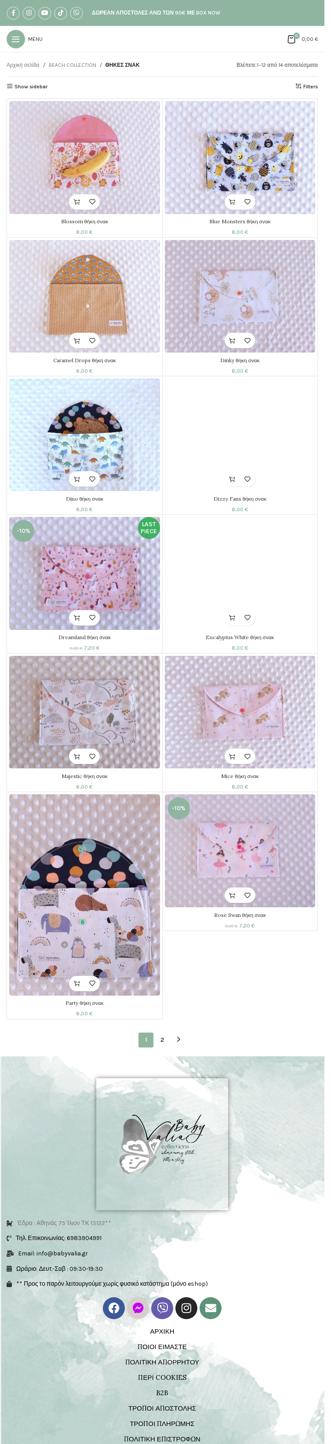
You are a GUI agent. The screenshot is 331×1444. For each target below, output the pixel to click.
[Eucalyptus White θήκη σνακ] (243, 580)
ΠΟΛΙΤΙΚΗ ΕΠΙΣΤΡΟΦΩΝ (162, 1345)
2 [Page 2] (162, 1056)
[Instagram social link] (29, 13)
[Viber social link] (76, 13)
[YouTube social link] (44, 13)
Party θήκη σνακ (84, 1015)
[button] (76, 202)
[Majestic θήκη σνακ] (84, 722)
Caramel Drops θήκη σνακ (84, 362)
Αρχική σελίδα (23, 65)
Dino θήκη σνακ (84, 503)
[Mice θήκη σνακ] (243, 722)
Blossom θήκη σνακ (84, 221)
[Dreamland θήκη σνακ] (84, 580)
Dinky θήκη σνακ (243, 362)
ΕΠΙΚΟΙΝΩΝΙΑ (162, 1375)
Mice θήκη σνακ (243, 785)
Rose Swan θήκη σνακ (243, 927)
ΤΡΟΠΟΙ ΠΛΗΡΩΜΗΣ (162, 1329)
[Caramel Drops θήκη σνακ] (84, 298)
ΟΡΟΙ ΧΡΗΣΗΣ (162, 1360)
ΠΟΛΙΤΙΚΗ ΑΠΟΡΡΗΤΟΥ (162, 1268)
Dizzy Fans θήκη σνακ (243, 503)
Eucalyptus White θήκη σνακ (243, 644)
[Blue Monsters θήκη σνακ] (243, 157)
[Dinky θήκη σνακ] (243, 298)
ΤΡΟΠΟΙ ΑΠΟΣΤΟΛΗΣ (162, 1314)
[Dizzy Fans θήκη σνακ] (243, 439)
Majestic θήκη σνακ (84, 785)
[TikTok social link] (60, 13)
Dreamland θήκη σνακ (84, 644)
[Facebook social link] (13, 13)
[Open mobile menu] (24, 39)
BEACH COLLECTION (72, 65)
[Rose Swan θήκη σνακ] (243, 863)
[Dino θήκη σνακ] (84, 439)
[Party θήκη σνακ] (84, 907)
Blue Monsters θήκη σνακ (243, 221)
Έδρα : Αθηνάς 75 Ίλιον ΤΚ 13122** (64, 1129)
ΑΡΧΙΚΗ (162, 1237)
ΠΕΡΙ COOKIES (162, 1283)
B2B (162, 1299)
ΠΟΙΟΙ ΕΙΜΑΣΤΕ (162, 1252)
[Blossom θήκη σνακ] (84, 157)
